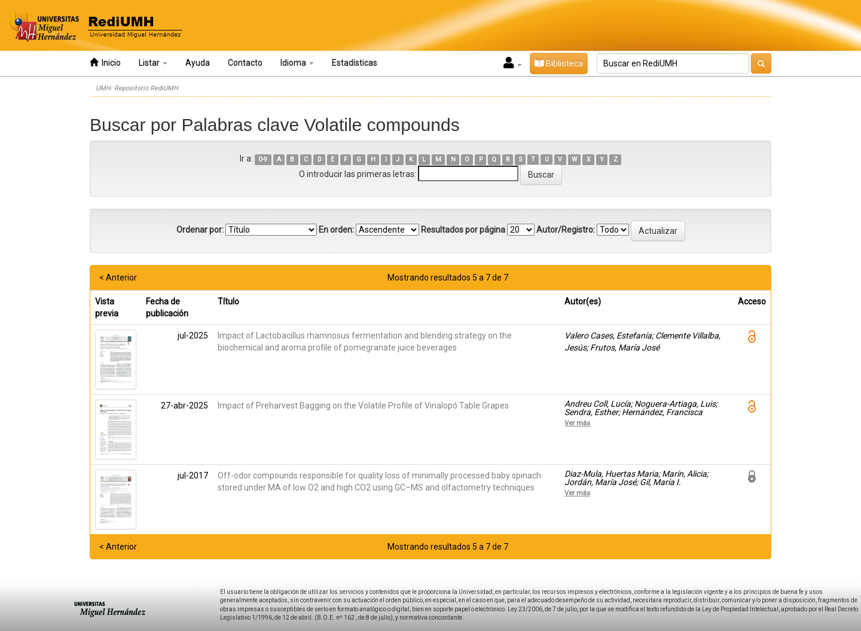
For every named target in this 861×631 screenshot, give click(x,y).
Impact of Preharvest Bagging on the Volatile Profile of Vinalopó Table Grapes (363, 405)
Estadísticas (354, 63)
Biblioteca (559, 63)
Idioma (297, 63)
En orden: (336, 229)
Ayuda (197, 63)
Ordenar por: (200, 229)
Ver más (577, 423)
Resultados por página (463, 229)
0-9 (262, 159)
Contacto (245, 63)
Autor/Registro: (565, 229)
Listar (153, 63)
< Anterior (118, 277)
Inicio (105, 62)
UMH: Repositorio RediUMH (137, 88)
